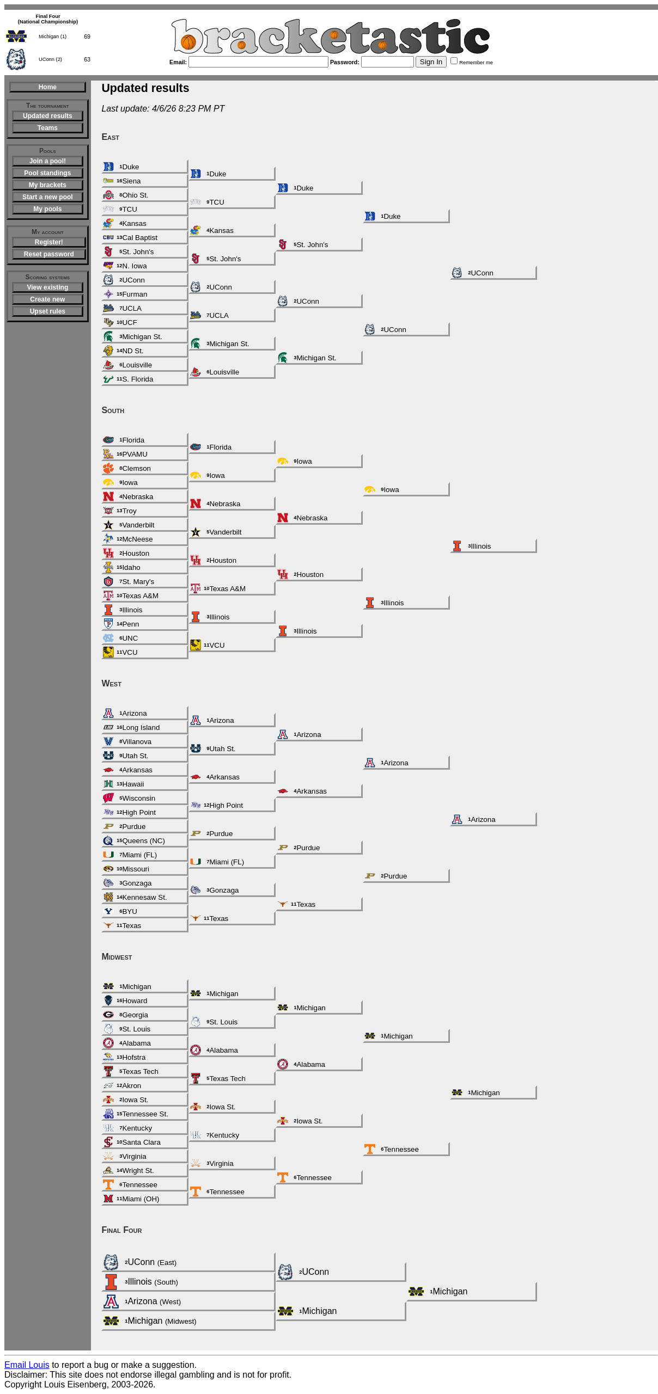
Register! (49, 242)
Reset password (49, 254)
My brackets (47, 185)
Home (48, 87)
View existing (47, 287)
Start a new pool (47, 197)
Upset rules (47, 311)
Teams (48, 128)
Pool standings (47, 173)
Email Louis (27, 1365)
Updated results (47, 116)
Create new (47, 299)
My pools (47, 209)
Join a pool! (47, 161)
